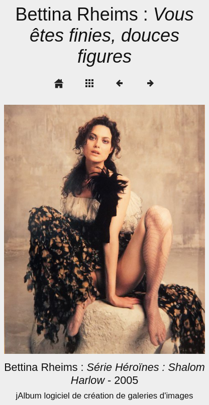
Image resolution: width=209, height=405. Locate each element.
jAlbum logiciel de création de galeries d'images (104, 395)
